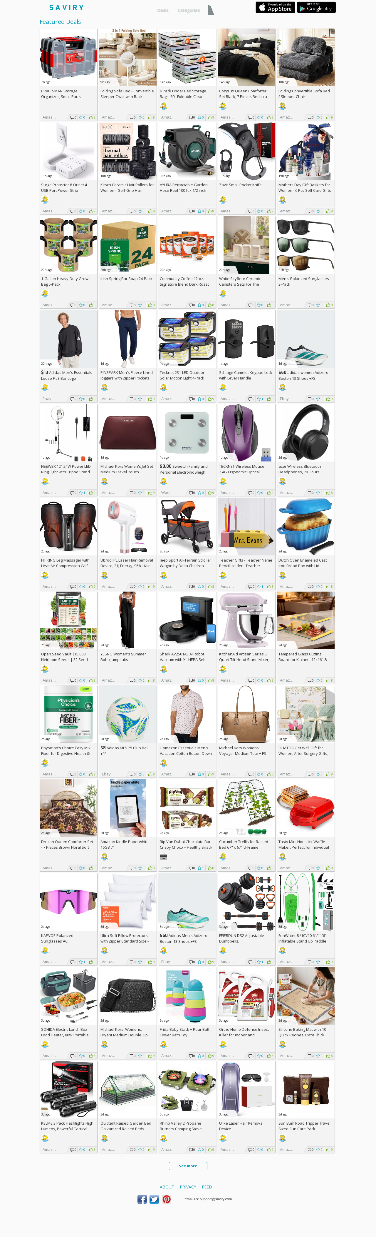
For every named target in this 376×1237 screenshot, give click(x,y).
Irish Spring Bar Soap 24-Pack (126, 278)
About (167, 1187)
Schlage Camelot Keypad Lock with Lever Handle (245, 375)
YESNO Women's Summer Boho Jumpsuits (123, 656)
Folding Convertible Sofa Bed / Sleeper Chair (304, 93)
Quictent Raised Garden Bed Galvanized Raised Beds (125, 1126)
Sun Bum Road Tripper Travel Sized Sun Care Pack (304, 1126)
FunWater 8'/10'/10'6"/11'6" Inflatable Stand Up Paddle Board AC (302, 941)
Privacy (188, 1187)
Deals (163, 10)
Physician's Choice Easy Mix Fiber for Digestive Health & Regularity (65, 753)
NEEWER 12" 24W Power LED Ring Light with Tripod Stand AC (66, 472)
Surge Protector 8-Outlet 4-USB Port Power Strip (64, 187)
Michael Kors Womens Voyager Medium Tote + (242, 750)
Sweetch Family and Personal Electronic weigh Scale (184, 472)
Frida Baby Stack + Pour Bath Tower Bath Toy (185, 1032)
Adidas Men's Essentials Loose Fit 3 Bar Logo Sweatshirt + (66, 378)
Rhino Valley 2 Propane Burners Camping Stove (181, 1126)
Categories (189, 10)
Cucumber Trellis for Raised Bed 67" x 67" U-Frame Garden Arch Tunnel (243, 847)
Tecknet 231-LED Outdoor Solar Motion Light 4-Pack (182, 375)
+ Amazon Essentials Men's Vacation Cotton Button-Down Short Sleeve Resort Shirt (186, 753)
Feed (207, 1187)
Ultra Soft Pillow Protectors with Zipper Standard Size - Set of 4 (124, 941)
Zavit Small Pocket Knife (240, 184)
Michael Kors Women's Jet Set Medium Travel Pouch (126, 469)
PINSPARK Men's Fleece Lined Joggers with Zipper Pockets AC (126, 378)
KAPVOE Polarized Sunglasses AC (57, 938)
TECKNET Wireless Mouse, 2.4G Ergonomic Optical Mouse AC (242, 472)
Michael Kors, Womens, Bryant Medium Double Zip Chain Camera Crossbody (124, 1035)
